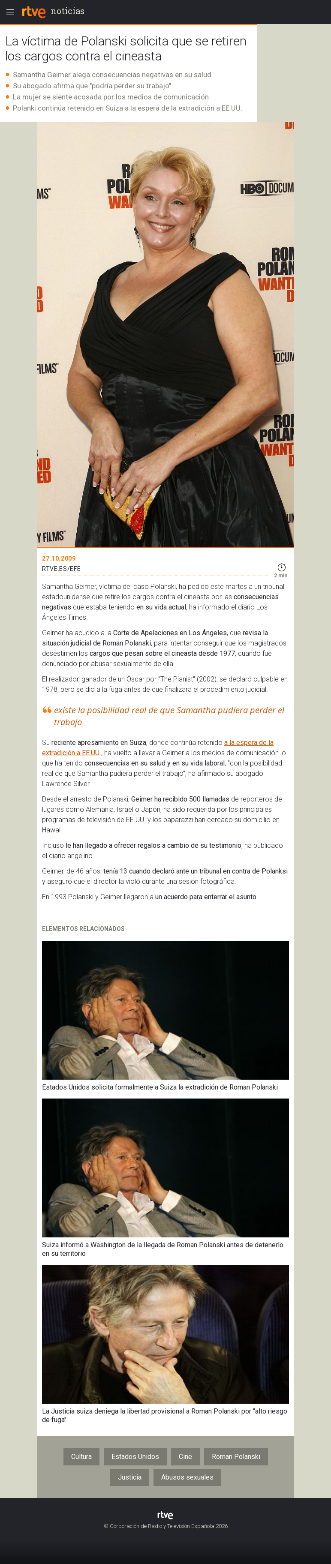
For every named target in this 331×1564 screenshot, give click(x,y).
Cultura (81, 1457)
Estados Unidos (135, 1457)
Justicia (129, 1477)
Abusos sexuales (187, 1477)
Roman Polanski (236, 1457)
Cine (185, 1457)
